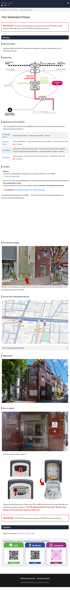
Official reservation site (27, 578)
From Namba (6, 150)
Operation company (43, 578)
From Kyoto (6, 157)
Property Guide (13, 9)
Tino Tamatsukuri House (26, 9)
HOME (4, 9)
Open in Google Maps (12, 176)
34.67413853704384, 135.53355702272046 (29, 190)
